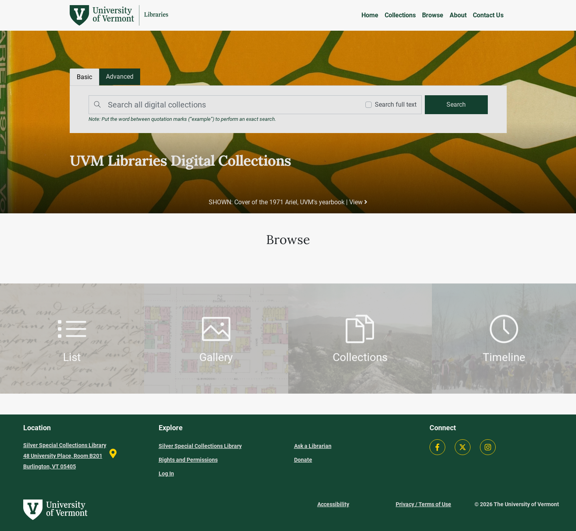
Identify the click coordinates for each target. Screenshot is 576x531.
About (458, 15)
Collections (400, 15)
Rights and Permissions (188, 460)
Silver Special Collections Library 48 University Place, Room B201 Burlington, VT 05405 (64, 456)
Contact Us (488, 15)
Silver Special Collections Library (200, 446)
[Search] (222, 104)
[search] (456, 104)
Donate (303, 460)
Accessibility (333, 504)
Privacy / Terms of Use (423, 504)
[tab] (119, 76)
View (358, 202)
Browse (432, 15)
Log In (166, 473)
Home (369, 15)
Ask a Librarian (313, 446)
